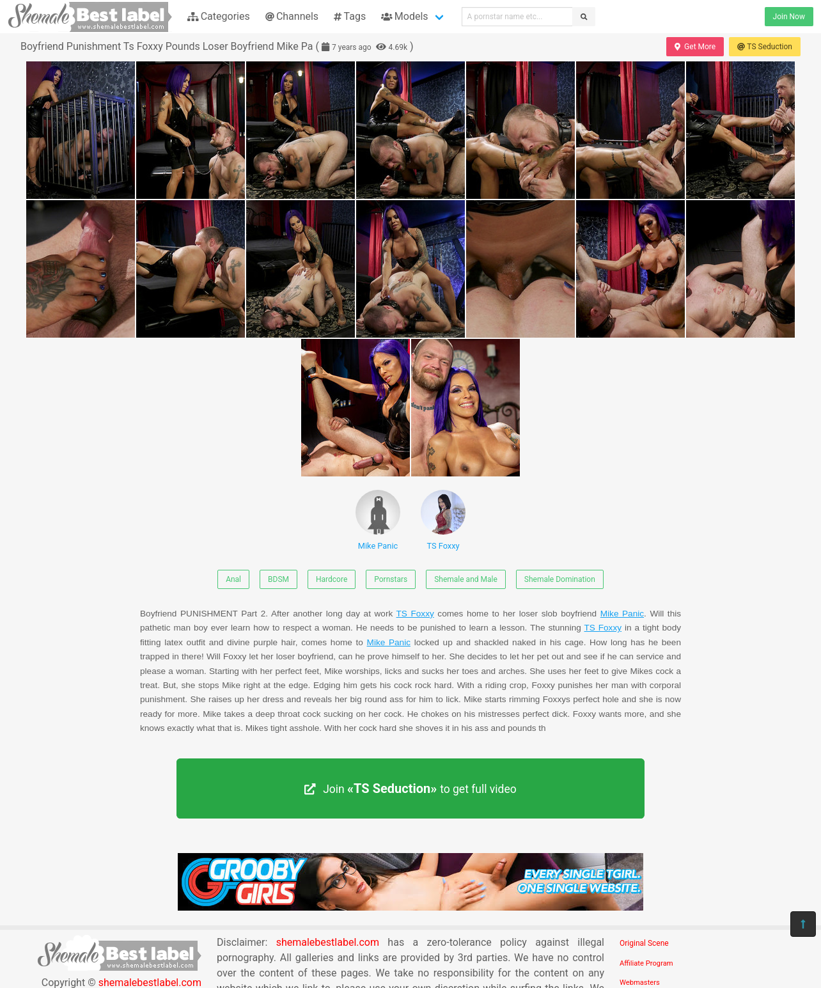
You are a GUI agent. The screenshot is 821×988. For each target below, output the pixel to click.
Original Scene (644, 943)
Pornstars (390, 579)
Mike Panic (378, 520)
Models (404, 16)
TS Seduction (764, 46)
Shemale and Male (465, 579)
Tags (350, 16)
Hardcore (331, 579)
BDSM (278, 579)
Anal (233, 579)
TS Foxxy (443, 520)
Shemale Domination (559, 579)
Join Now (789, 16)
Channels (291, 16)
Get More (695, 46)
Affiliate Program (646, 963)
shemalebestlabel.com (327, 942)
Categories (218, 16)
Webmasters (640, 982)
